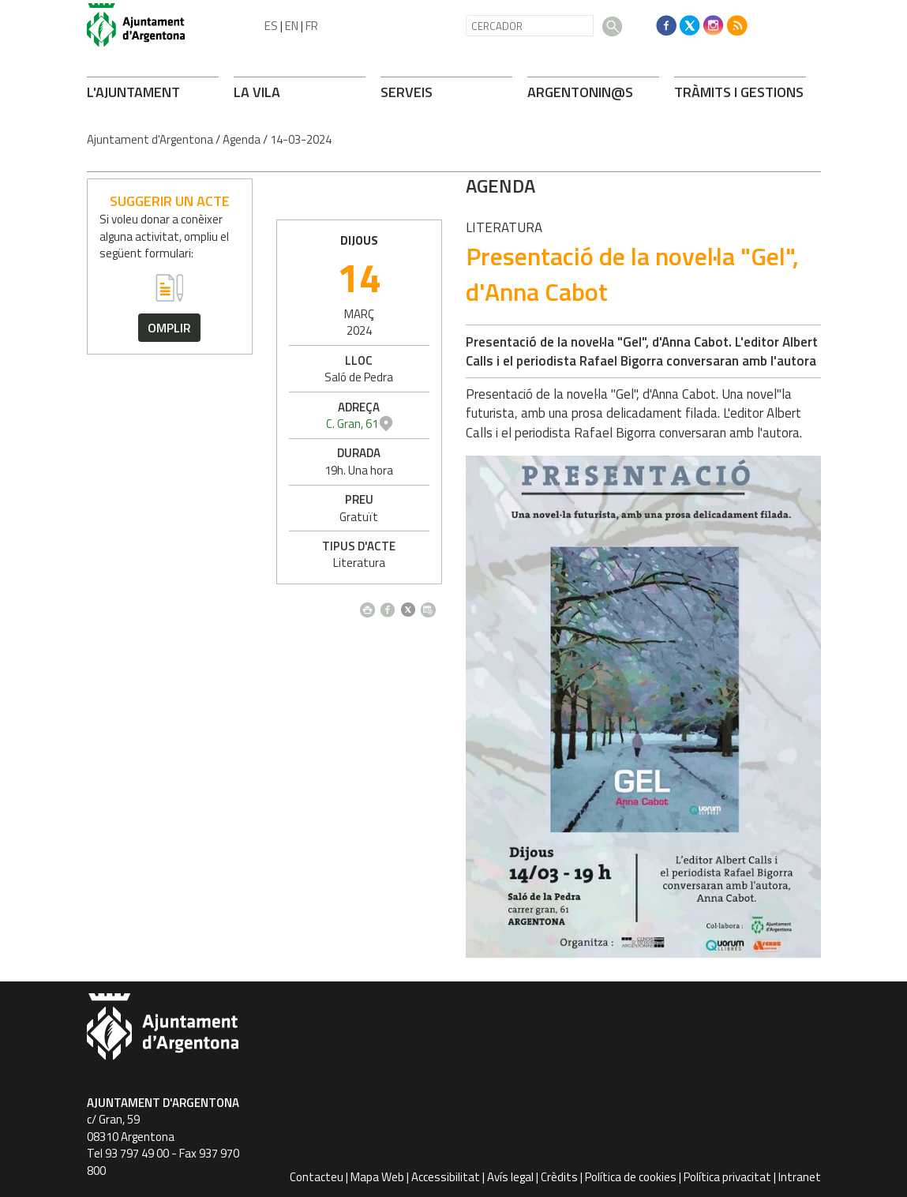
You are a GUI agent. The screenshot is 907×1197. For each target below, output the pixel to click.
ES (271, 26)
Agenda (241, 139)
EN (291, 26)
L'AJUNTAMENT (133, 92)
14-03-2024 (301, 139)
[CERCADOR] (530, 25)
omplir (169, 327)
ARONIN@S (580, 92)
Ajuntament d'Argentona (150, 139)
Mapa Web (377, 1177)
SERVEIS (406, 92)
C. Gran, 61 (731, 424)
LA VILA (257, 92)
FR (311, 26)
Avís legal (510, 1177)
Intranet (799, 1177)
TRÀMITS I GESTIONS (739, 92)
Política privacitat (727, 1177)
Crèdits (559, 1177)
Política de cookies (631, 1177)
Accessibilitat (445, 1177)
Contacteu (316, 1177)
